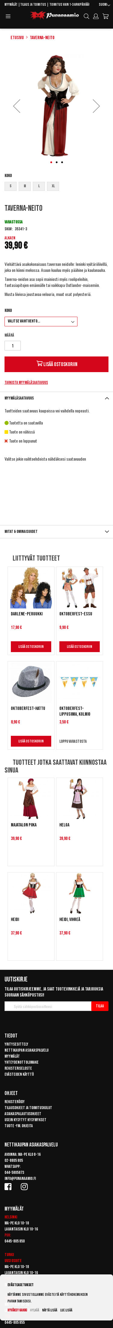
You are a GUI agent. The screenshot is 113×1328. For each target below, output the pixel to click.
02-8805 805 (14, 1160)
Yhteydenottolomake (22, 1062)
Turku (9, 1254)
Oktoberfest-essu (75, 614)
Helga (64, 825)
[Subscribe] (99, 1006)
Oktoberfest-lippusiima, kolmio (74, 711)
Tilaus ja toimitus (33, 4)
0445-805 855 (15, 1322)
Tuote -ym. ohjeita (19, 1125)
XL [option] (53, 186)
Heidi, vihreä (69, 919)
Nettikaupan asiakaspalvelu (27, 1050)
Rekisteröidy (15, 1101)
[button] (104, 5)
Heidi (15, 919)
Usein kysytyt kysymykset (25, 1119)
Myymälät (11, 4)
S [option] (10, 186)
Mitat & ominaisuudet (21, 531)
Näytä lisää (49, 1310)
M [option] (25, 186)
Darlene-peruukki (26, 614)
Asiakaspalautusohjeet (23, 1113)
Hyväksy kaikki (17, 1310)
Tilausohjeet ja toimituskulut (28, 1107)
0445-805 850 (15, 1241)
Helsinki (11, 1217)
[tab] (56, 398)
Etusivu (17, 38)
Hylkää (34, 1310)
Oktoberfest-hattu (28, 708)
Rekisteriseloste (18, 1068)
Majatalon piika (23, 825)
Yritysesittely (16, 1044)
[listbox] (56, 187)
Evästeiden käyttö (19, 1074)
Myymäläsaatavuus (19, 398)
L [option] (38, 186)
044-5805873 (14, 1172)
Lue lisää (66, 1310)
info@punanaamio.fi (20, 1178)
